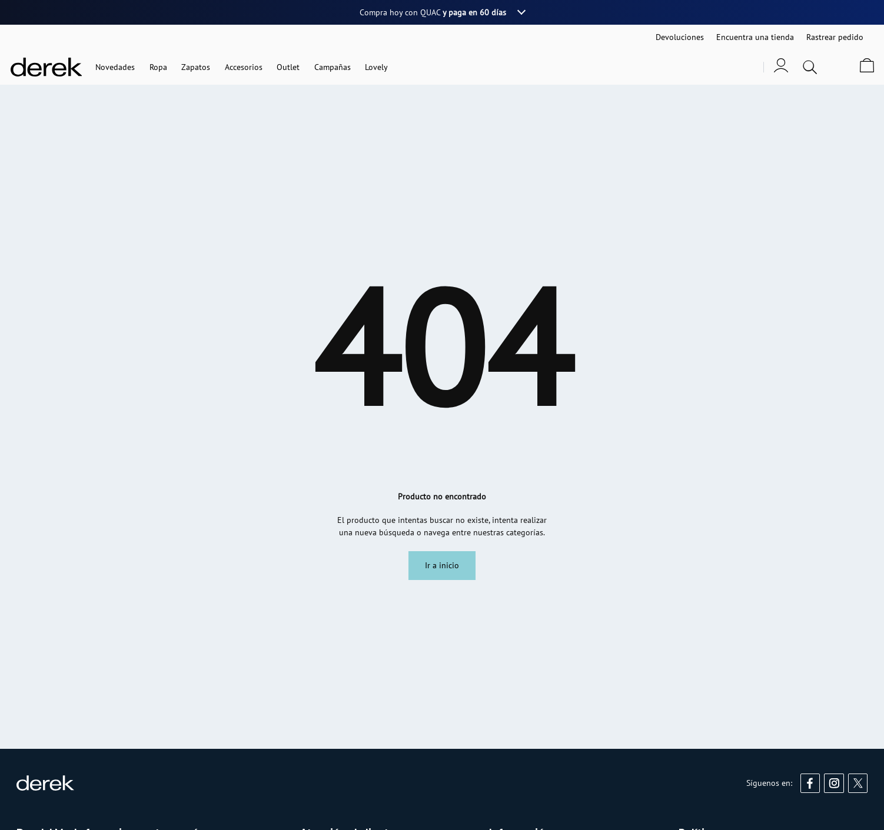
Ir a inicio (442, 565)
